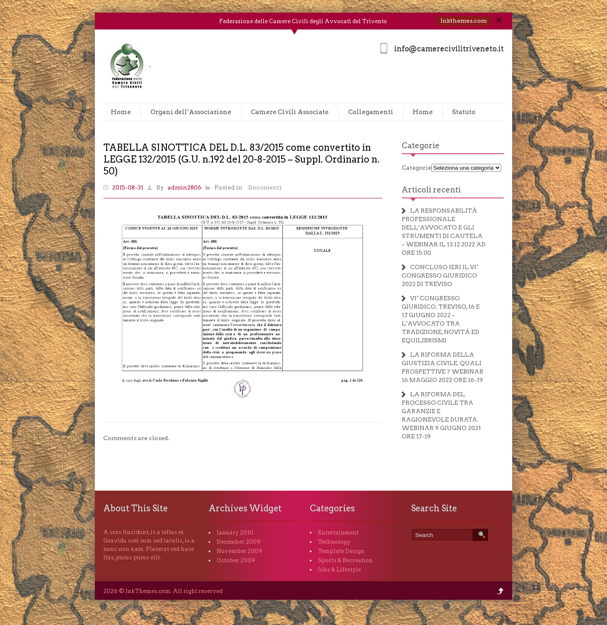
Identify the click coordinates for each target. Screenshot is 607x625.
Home (121, 112)
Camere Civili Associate (290, 112)
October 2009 (236, 560)
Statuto (463, 112)
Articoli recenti (431, 189)
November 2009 (239, 551)
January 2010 (235, 532)
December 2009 (239, 542)
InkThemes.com (148, 591)
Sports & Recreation (345, 560)
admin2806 (184, 187)
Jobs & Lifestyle (339, 569)
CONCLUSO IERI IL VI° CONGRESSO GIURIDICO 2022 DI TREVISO (440, 275)
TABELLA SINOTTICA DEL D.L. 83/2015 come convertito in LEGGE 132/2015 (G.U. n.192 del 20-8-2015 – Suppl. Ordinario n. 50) (241, 159)
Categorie (421, 145)
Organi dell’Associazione (190, 112)
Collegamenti (370, 112)
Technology (334, 542)
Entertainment (338, 532)
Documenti (265, 187)
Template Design (341, 551)
